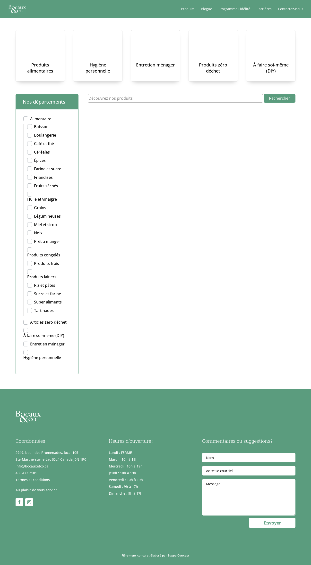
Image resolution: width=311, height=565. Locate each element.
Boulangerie (45, 135)
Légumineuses (47, 216)
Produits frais (46, 263)
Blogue (206, 9)
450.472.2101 (26, 473)
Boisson (41, 126)
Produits (188, 9)
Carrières (264, 9)
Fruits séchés (46, 185)
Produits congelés (43, 255)
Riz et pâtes (44, 285)
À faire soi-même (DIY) (271, 68)
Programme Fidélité (234, 9)
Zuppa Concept (179, 555)
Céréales (42, 152)
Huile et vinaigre (42, 199)
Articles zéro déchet (48, 322)
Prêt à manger (47, 241)
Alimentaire (40, 119)
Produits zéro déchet (213, 68)
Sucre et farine (47, 293)
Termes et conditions (33, 479)
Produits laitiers (41, 276)
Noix (38, 233)
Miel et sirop (45, 224)
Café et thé (44, 143)
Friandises (43, 177)
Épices (40, 160)
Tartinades (44, 310)
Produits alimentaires (40, 68)
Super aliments (48, 302)
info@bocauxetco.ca (32, 466)
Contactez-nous (290, 9)
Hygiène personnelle (98, 68)
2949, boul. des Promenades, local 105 (47, 452)
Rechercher (279, 98)
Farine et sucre (47, 169)
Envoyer (272, 523)
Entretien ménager (155, 65)
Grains (40, 207)
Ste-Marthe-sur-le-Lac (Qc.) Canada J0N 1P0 (51, 459)
